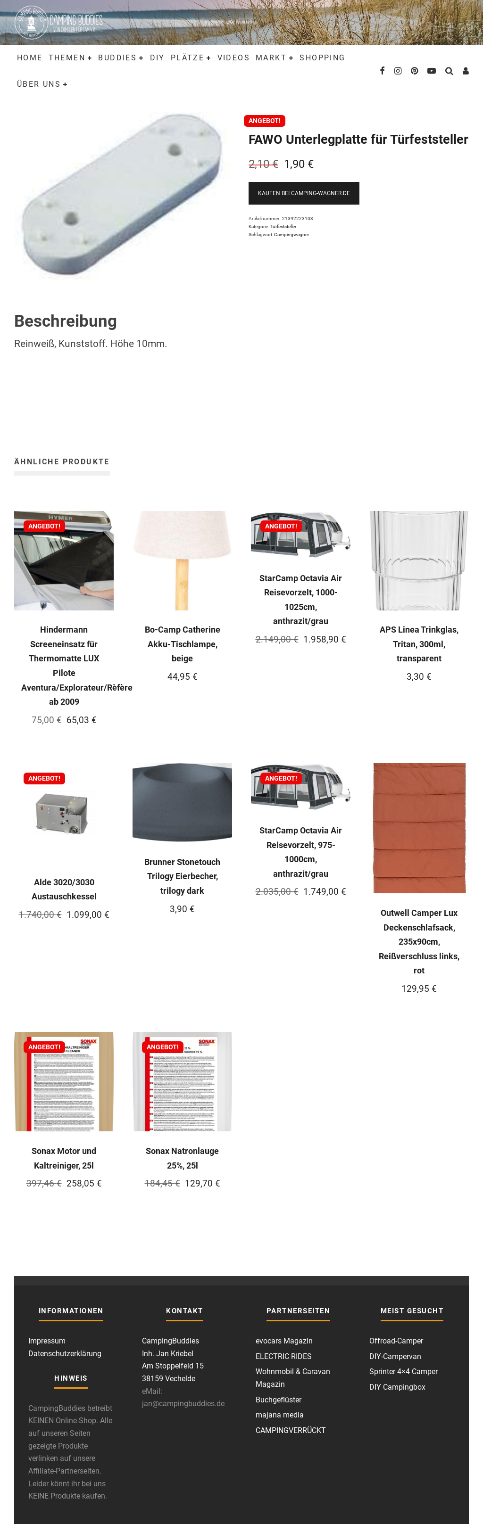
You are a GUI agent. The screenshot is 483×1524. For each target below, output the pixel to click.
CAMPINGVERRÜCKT (291, 1430)
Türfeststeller (283, 226)
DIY (157, 57)
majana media (280, 1414)
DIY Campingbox (397, 1387)
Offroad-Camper (396, 1340)
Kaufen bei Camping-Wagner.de (304, 193)
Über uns (39, 84)
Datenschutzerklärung (64, 1353)
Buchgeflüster (278, 1399)
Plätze (187, 57)
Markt (271, 57)
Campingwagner (291, 234)
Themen (67, 57)
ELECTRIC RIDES (284, 1356)
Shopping (322, 57)
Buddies (117, 57)
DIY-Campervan (395, 1356)
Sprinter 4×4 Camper (403, 1371)
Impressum (47, 1340)
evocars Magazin (284, 1340)
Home (30, 57)
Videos (233, 57)
